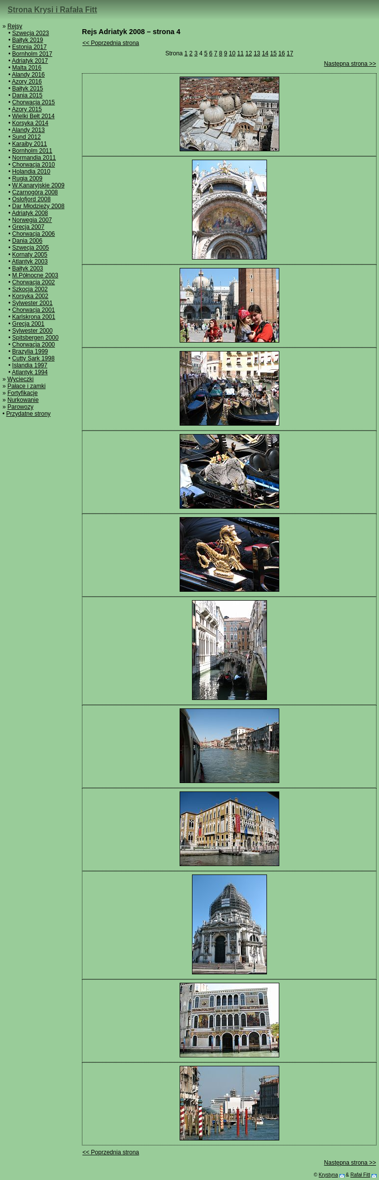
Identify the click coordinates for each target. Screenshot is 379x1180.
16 (281, 53)
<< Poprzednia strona (110, 43)
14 (265, 53)
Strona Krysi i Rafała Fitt (52, 9)
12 (248, 53)
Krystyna (328, 1175)
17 (290, 53)
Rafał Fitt (360, 1175)
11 (240, 53)
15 (273, 53)
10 (232, 53)
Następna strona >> (350, 63)
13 (257, 53)
